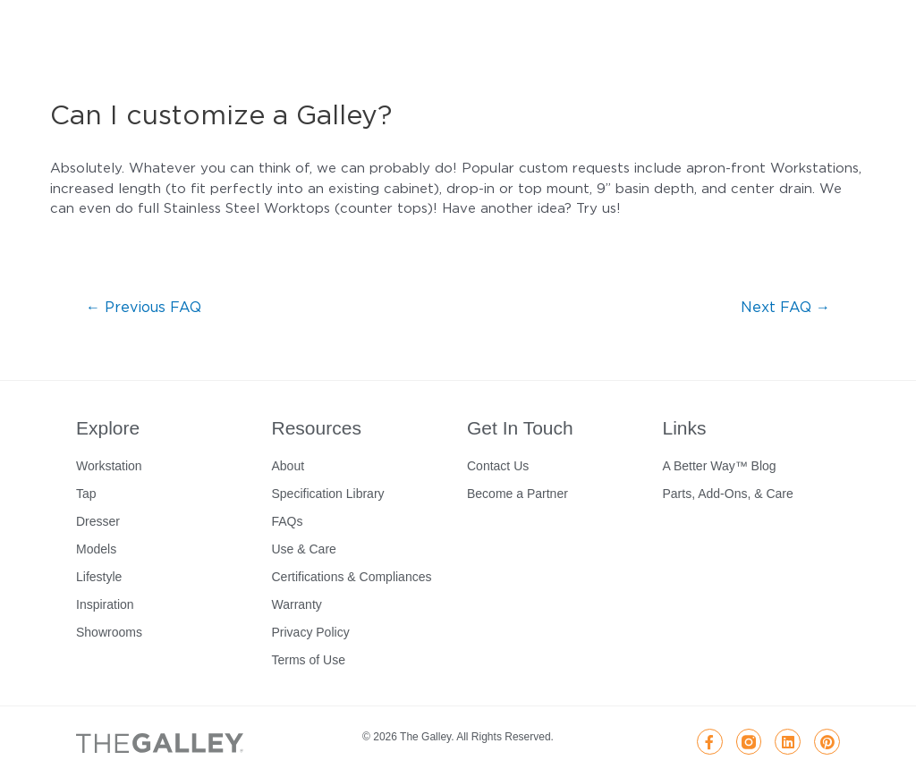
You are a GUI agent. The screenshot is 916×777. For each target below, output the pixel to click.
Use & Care (304, 549)
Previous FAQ (143, 307)
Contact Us (498, 466)
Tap (86, 493)
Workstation (109, 466)
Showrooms (109, 632)
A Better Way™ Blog (719, 466)
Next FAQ (785, 307)
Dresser (98, 521)
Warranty (297, 604)
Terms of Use (308, 660)
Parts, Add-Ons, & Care (728, 493)
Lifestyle (99, 577)
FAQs (287, 521)
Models (96, 549)
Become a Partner (517, 493)
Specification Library (328, 493)
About (288, 466)
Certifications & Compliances (352, 577)
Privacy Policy (311, 632)
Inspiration (105, 604)
